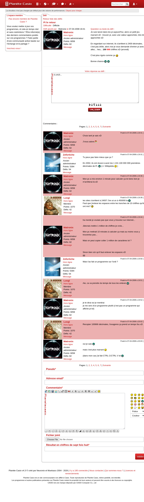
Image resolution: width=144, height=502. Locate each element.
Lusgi (66, 197)
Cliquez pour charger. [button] (74, 11)
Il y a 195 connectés (79, 470)
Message (67, 47)
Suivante (107, 126)
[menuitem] (38, 4)
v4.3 (24, 470)
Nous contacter (96, 470)
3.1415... (95, 88)
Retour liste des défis (52, 19)
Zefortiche (69, 154)
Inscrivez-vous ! (14, 48)
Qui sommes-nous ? (114, 470)
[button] (38, 4)
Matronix (68, 32)
